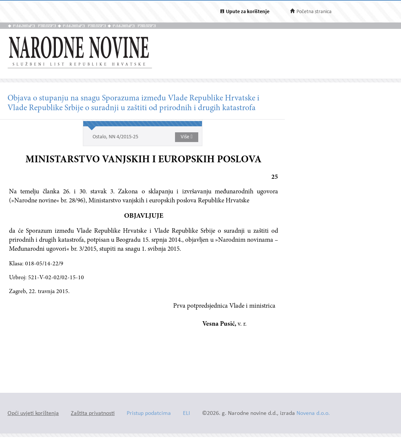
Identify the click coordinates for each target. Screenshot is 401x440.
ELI (186, 413)
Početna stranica (314, 12)
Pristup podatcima (149, 413)
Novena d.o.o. (313, 413)
